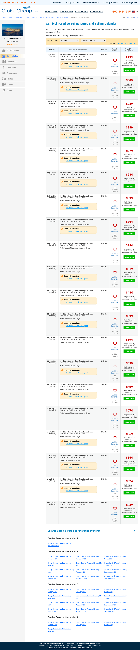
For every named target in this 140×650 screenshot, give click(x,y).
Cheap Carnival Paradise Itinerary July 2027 (61, 604)
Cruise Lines (81, 12)
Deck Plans (11, 67)
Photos (10, 79)
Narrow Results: (52, 40)
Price (125, 43)
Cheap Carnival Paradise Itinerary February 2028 (87, 623)
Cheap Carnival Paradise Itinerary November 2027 (87, 610)
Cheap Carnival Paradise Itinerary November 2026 (87, 577)
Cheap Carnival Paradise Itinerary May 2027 (89, 597)
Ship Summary (13, 50)
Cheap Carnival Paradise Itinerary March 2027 (115, 590)
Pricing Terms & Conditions (84, 647)
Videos (10, 85)
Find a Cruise (51, 12)
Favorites (57, 3)
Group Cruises (72, 3)
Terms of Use (51, 647)
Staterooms (12, 73)
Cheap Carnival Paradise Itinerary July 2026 (61, 571)
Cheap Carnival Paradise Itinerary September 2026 (115, 571)
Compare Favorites (115, 73)
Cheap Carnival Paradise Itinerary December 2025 (59, 544)
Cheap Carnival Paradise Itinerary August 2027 (87, 604)
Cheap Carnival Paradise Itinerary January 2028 (59, 623)
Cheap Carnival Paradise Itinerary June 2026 (115, 564)
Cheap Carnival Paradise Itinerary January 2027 (59, 590)
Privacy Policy (60, 647)
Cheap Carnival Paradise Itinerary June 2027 (115, 597)
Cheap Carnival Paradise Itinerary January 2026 (59, 557)
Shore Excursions (91, 3)
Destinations (66, 12)
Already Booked (110, 3)
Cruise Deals (96, 12)
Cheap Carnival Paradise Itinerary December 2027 (115, 610)
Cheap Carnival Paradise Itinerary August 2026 (87, 571)
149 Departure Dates (53, 36)
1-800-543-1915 (120, 11)
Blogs (9, 90)
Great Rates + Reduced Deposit (77, 66)
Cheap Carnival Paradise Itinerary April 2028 (59, 630)
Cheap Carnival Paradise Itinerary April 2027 (59, 597)
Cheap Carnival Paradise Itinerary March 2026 (115, 557)
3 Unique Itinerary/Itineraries (73, 36)
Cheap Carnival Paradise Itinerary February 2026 (87, 557)
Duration (132, 43)
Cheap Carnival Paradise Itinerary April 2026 (59, 564)
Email (136, 17)
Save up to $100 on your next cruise (18, 2)
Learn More (129, 70)
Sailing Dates (12, 56)
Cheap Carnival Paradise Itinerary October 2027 (59, 610)
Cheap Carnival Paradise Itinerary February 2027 (87, 590)
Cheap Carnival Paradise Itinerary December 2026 (115, 577)
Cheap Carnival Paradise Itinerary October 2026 (59, 577)
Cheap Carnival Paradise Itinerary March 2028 (115, 623)
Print (127, 17)
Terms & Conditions (70, 647)
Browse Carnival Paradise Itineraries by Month (92, 530)
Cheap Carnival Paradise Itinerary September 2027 (115, 604)
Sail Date (120, 43)
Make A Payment (129, 3)
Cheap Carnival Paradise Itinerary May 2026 (89, 564)
